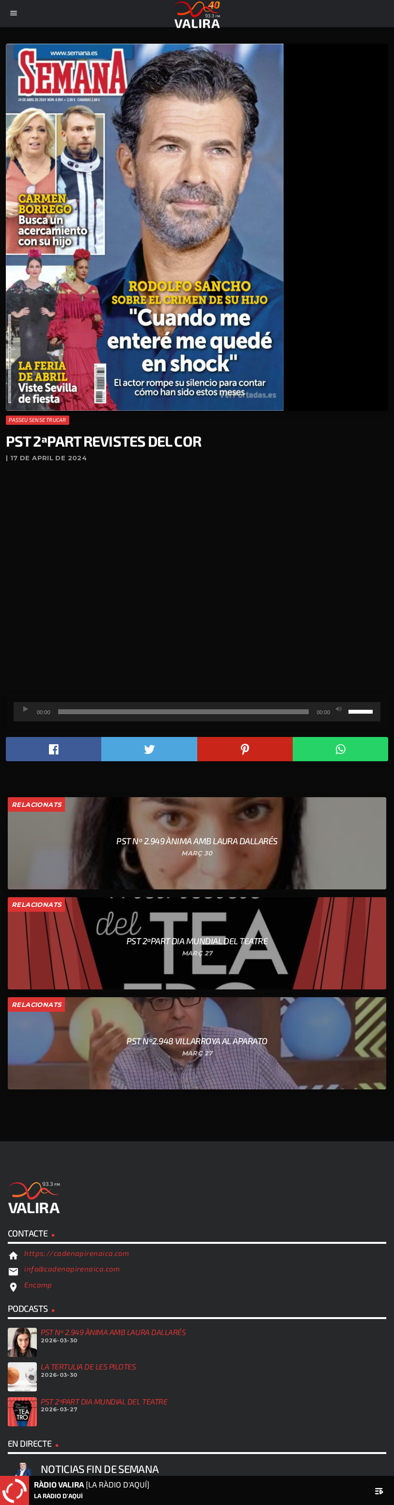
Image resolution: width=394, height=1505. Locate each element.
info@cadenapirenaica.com (72, 1268)
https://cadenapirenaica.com (76, 1253)
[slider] (183, 711)
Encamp (38, 1284)
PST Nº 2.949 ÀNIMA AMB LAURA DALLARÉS (113, 1332)
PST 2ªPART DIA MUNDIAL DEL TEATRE (104, 1401)
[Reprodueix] (25, 709)
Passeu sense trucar (37, 420)
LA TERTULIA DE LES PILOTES (88, 1366)
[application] (197, 711)
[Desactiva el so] (338, 709)
